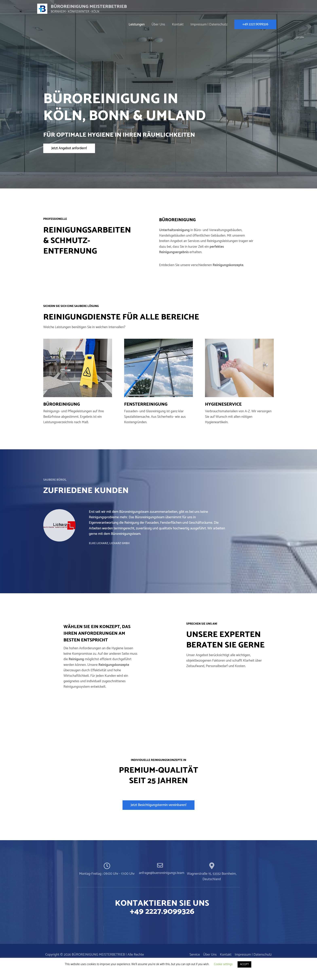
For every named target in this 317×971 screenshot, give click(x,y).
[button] (69, 148)
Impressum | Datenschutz (208, 24)
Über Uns (158, 24)
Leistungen (137, 24)
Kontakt (178, 24)
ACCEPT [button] (244, 964)
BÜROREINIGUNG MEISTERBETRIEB (93, 6)
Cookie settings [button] (223, 964)
